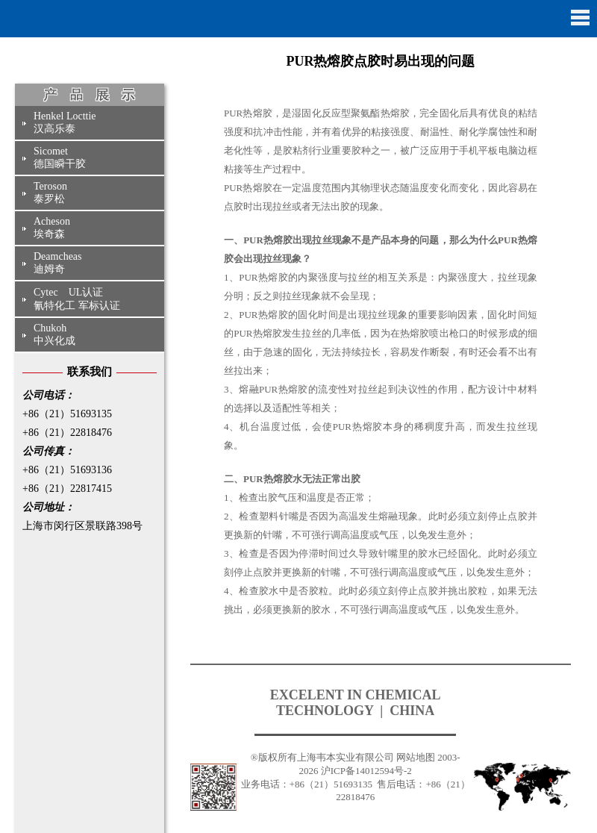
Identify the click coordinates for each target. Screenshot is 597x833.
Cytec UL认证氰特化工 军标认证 (77, 299)
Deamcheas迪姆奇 (58, 263)
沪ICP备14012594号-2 (366, 770)
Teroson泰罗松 (50, 193)
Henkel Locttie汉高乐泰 (65, 122)
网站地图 (415, 757)
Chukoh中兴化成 (54, 334)
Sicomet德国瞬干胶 (60, 157)
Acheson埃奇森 (52, 228)
